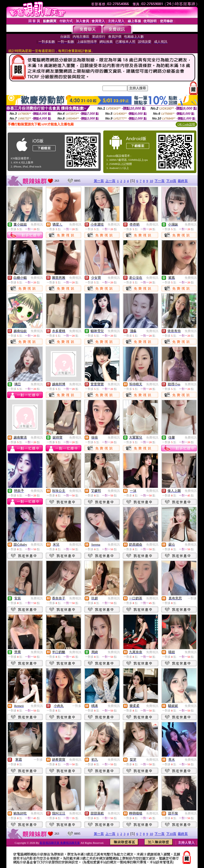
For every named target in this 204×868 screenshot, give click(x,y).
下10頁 (171, 181)
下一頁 (159, 181)
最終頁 (183, 181)
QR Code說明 (186, 124)
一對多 (192, 598)
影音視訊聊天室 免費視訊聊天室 (60, 842)
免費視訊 (37, 224)
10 (151, 181)
